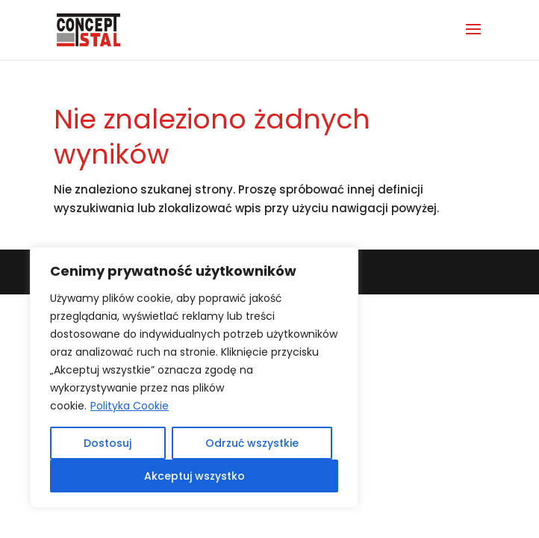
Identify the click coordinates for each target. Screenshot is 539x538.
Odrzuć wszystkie (252, 443)
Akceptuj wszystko (194, 476)
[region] (194, 377)
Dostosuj (107, 443)
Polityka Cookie (129, 405)
